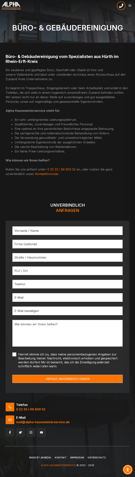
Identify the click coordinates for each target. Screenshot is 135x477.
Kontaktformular (46, 174)
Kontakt (61, 457)
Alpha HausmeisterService (58, 465)
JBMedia (45, 457)
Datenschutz (97, 457)
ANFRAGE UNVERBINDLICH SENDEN (68, 378)
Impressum (77, 457)
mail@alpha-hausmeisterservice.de (43, 422)
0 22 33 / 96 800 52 (61, 169)
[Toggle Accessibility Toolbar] (127, 469)
